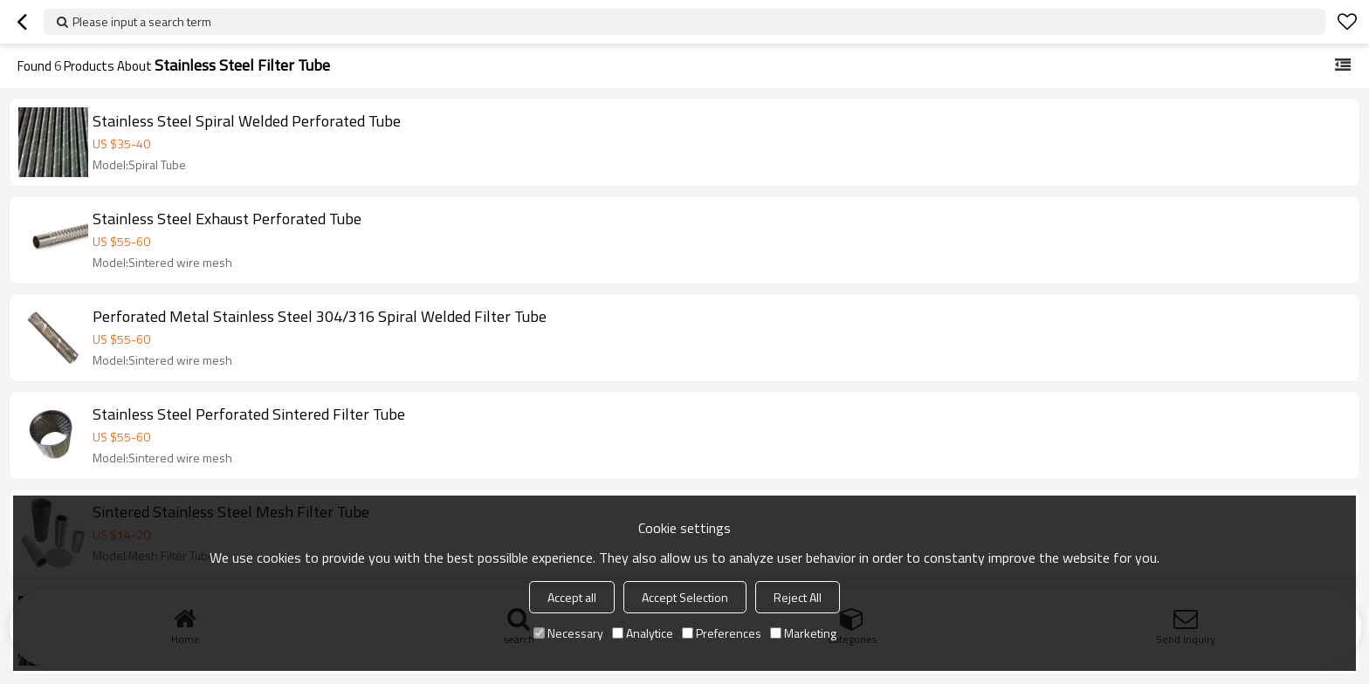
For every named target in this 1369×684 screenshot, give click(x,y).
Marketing (803, 633)
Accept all (571, 597)
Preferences (721, 633)
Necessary (568, 633)
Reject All (798, 597)
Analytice (642, 633)
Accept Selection (685, 597)
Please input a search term (141, 21)
